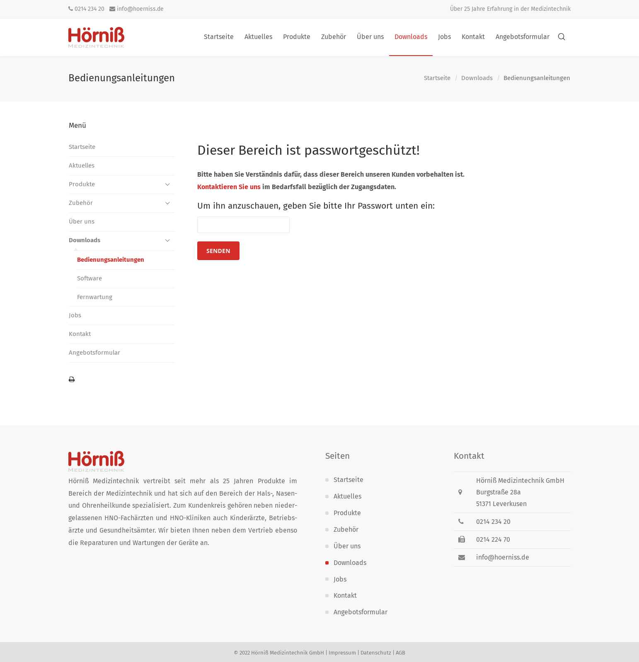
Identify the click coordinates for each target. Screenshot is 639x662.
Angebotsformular (94, 352)
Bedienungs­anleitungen (110, 259)
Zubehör (81, 203)
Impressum (342, 653)
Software (89, 278)
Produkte (82, 184)
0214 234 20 (86, 8)
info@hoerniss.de (136, 8)
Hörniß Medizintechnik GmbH (287, 653)
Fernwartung (94, 297)
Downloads (477, 78)
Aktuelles (81, 165)
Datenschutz (376, 653)
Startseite (437, 78)
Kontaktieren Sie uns (229, 187)
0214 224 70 (493, 539)
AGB (400, 653)
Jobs (75, 315)
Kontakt (80, 334)
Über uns (81, 221)
